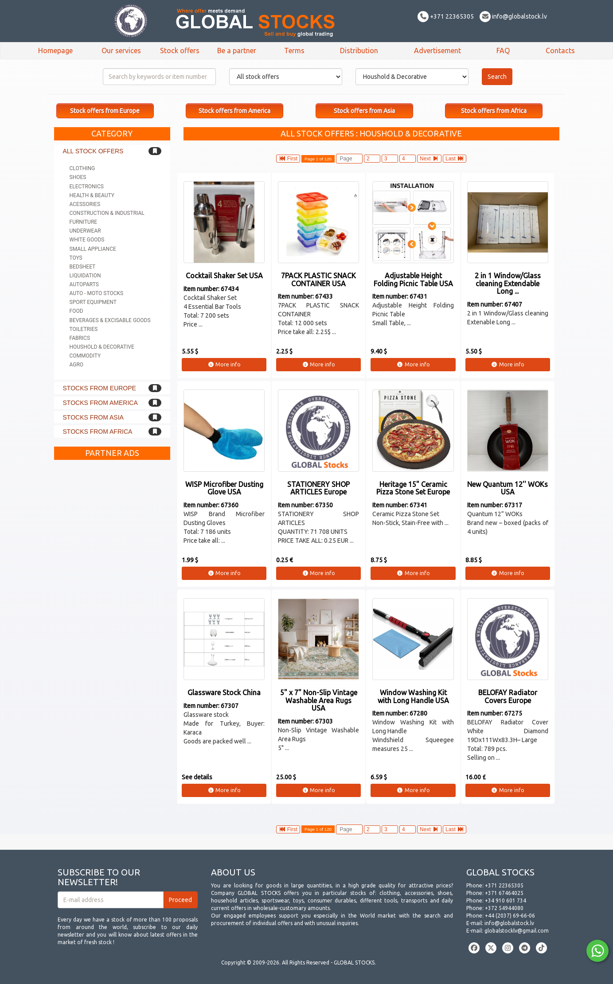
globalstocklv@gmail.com (516, 930)
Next (429, 159)
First (288, 159)
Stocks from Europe (99, 388)
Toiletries (84, 329)
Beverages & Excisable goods (110, 320)
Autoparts (84, 284)
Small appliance (93, 249)
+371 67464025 (504, 893)
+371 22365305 (446, 16)
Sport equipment (93, 302)
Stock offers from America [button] (234, 110)
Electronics (87, 186)
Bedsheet (83, 267)
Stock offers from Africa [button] (494, 110)
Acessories (85, 204)
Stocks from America (100, 402)
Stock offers (179, 50)
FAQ (503, 50)
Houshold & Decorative (102, 347)
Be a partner (236, 50)
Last (454, 159)
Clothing (82, 168)
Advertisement (437, 50)
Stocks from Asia (93, 417)
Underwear (85, 231)
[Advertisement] (112, 597)
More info (224, 364)
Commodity (85, 356)
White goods (87, 240)
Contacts (560, 50)
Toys (76, 258)
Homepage (55, 50)
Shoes (78, 177)
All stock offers (93, 151)
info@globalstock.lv (513, 16)
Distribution (359, 50)
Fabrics (80, 338)
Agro (77, 365)
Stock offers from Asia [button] (364, 110)
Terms (294, 50)
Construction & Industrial (107, 213)
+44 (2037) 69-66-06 (510, 915)
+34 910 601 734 (505, 900)
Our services (121, 50)
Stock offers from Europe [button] (105, 110)
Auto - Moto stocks (97, 293)
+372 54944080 (504, 908)
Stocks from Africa (98, 431)
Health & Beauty (92, 195)
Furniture (84, 222)
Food (76, 311)
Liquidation (85, 275)
